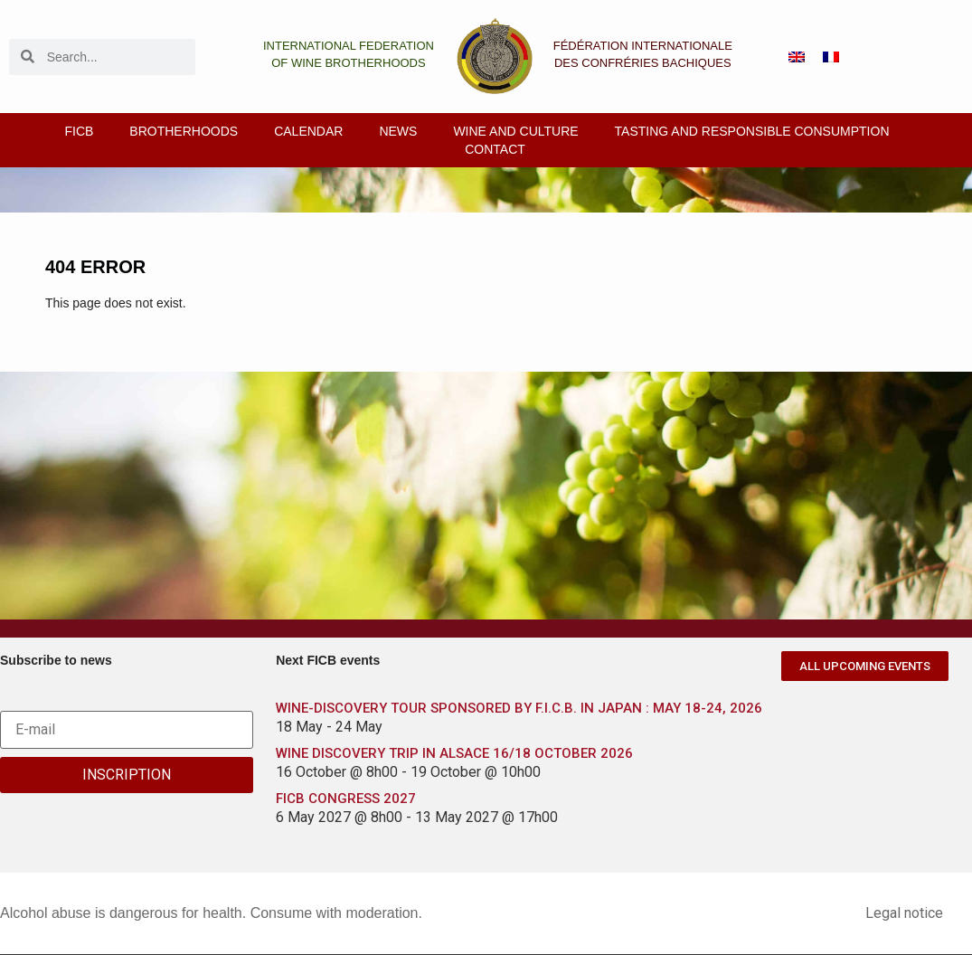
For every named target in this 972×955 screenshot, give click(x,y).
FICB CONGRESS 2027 (346, 798)
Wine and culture (515, 131)
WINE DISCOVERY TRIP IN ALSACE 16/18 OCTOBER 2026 (454, 753)
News (398, 131)
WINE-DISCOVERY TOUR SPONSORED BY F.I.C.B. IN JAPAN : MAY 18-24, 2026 (519, 708)
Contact (495, 149)
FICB (78, 131)
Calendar (308, 131)
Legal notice (904, 913)
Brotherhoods (183, 131)
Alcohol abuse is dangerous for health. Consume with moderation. (211, 913)
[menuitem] (796, 56)
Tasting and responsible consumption (752, 131)
